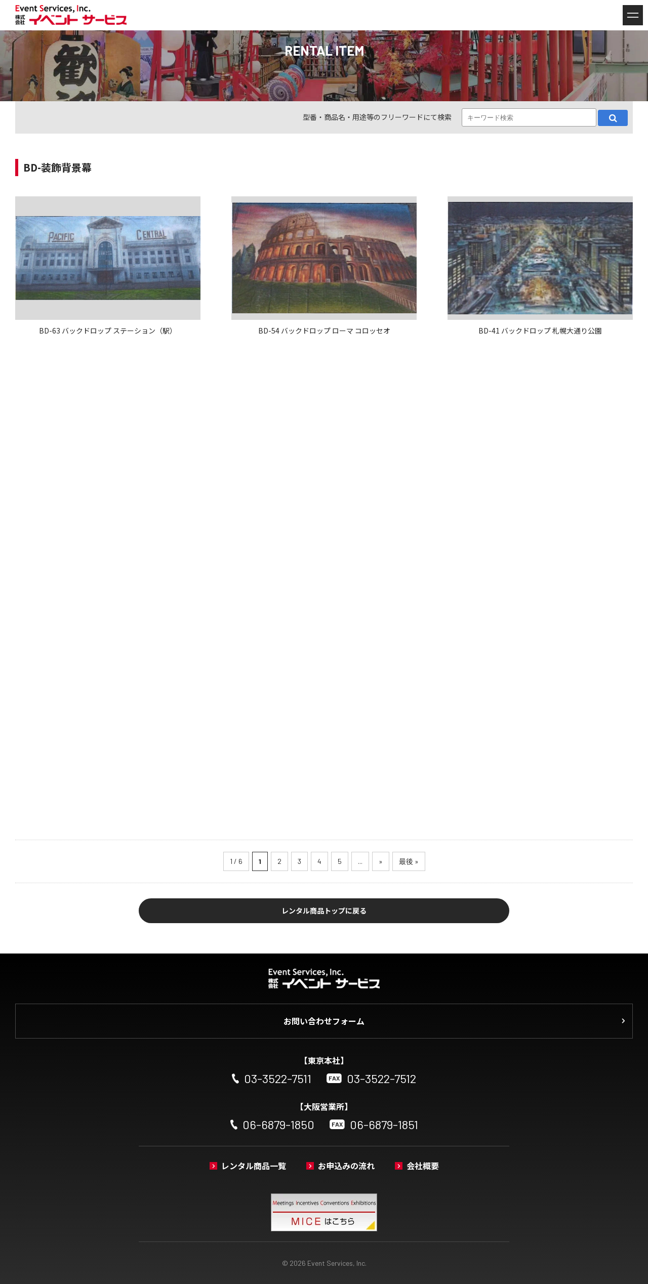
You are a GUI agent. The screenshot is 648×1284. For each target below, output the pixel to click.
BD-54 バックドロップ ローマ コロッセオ (324, 330)
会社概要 (423, 1165)
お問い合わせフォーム (324, 1021)
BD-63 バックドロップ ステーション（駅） (108, 330)
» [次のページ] (381, 861)
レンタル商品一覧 (253, 1165)
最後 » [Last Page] (409, 861)
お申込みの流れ (346, 1165)
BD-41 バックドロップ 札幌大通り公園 (540, 330)
